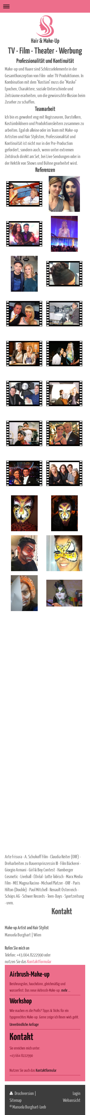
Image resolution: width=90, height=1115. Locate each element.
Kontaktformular (39, 961)
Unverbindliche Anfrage (24, 1024)
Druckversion (22, 1093)
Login (76, 1093)
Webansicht (71, 1100)
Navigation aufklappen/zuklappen (45, 6)
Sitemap (16, 1100)
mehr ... (65, 990)
